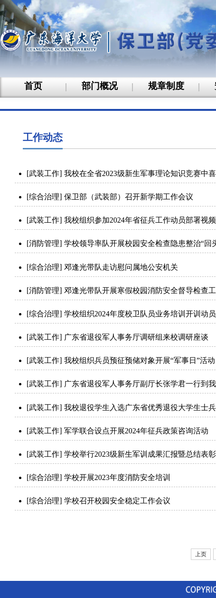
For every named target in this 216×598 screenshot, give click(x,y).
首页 (33, 86)
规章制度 (166, 86)
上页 (201, 554)
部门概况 (100, 86)
